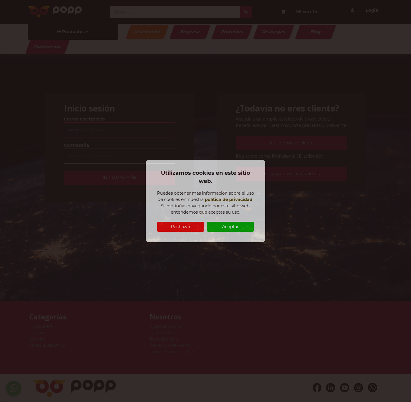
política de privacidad (229, 199)
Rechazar (180, 226)
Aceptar (230, 226)
